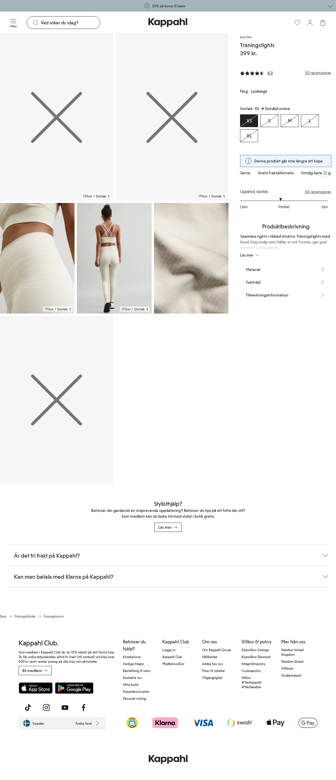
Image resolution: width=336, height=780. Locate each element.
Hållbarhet (209, 657)
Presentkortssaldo (136, 691)
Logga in (168, 650)
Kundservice (132, 657)
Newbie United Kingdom (292, 652)
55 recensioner (318, 191)
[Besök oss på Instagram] (46, 707)
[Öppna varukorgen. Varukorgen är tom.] (322, 22)
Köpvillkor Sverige (255, 650)
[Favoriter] (297, 22)
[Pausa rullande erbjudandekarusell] (325, 172)
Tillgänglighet (212, 677)
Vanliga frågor (133, 664)
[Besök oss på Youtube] (65, 707)
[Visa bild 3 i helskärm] (37, 258)
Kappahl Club (172, 657)
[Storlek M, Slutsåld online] (290, 120)
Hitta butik (131, 684)
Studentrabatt (291, 675)
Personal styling (134, 698)
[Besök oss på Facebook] (83, 707)
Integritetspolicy (253, 664)
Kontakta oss (132, 677)
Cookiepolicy (251, 671)
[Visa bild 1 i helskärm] (56, 117)
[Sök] (70, 23)
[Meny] (13, 22)
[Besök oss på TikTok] (27, 707)
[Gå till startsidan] (167, 22)
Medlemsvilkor (173, 664)
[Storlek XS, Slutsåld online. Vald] (249, 120)
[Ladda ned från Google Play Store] (74, 688)
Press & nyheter (213, 671)
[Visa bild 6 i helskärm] (56, 399)
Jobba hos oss (212, 664)
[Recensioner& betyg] (285, 72)
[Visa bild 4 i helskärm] (114, 258)
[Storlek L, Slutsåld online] (310, 120)
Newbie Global (292, 661)
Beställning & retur (136, 671)
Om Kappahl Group (216, 650)
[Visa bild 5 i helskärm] (191, 258)
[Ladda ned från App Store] (36, 688)
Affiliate (287, 668)
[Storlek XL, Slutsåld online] (249, 135)
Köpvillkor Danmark (256, 657)
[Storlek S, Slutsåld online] (269, 120)
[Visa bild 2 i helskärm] (171, 117)
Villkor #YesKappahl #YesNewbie (251, 682)
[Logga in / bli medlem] (310, 22)
